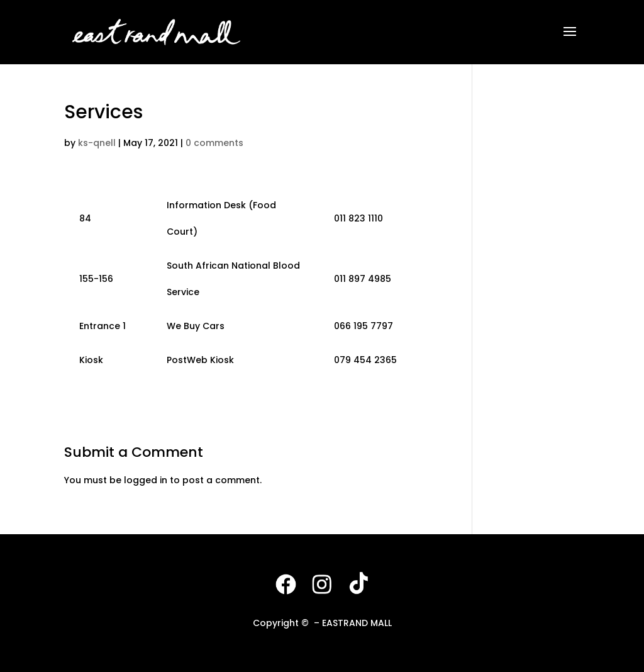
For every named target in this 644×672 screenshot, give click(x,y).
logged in (145, 480)
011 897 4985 (362, 278)
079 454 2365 (365, 360)
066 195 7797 (363, 326)
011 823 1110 (358, 218)
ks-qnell (97, 143)
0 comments (214, 143)
